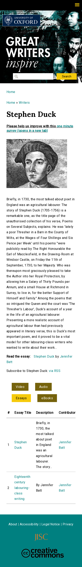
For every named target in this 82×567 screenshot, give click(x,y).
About (12, 524)
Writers (24, 103)
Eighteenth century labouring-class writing (22, 488)
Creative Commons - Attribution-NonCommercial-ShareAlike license (42, 553)
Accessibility (29, 524)
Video (20, 387)
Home (10, 92)
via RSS (54, 371)
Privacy (68, 524)
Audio (43, 387)
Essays (21, 398)
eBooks (47, 398)
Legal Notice (50, 524)
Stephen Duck (44, 356)
